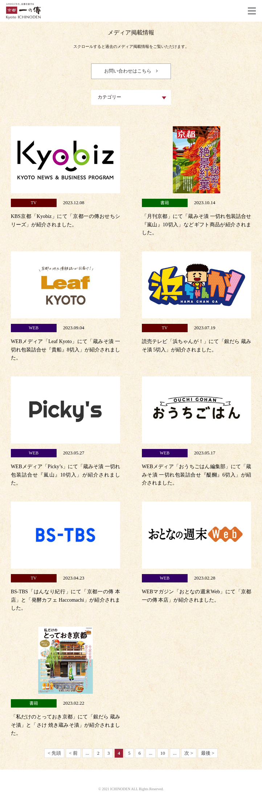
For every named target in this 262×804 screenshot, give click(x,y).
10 (162, 753)
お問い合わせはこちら (127, 71)
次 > (188, 753)
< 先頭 (54, 753)
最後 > (207, 753)
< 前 (73, 753)
